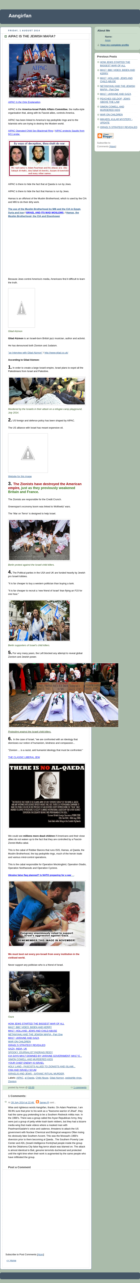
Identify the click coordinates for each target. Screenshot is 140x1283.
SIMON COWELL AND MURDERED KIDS (30, 1059)
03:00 (31, 1087)
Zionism (12, 1081)
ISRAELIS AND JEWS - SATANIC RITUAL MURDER (36, 1073)
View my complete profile (114, 45)
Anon (107, 40)
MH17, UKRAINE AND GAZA (115, 94)
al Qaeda (29, 1078)
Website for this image (20, 476)
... (41, 875)
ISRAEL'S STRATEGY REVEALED (118, 127)
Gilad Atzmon (57, 1078)
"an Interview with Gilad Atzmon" (25, 352)
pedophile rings (73, 1078)
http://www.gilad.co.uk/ (56, 352)
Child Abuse (42, 1078)
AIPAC (19, 1078)
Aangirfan (20, 15)
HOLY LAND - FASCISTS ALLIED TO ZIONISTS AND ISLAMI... (41, 1066)
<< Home (11, 1260)
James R (44, 1102)
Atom (40, 1254)
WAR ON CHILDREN (111, 114)
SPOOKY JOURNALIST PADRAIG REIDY (30, 1052)
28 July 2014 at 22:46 (22, 1102)
